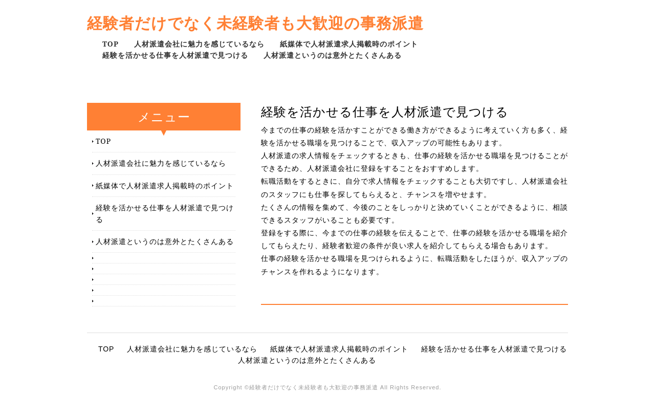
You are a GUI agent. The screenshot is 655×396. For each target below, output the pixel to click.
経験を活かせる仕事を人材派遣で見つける (175, 55)
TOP (110, 44)
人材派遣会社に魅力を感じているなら (199, 44)
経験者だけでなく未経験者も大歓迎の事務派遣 (255, 22)
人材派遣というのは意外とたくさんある (333, 55)
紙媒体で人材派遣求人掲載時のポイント (349, 44)
